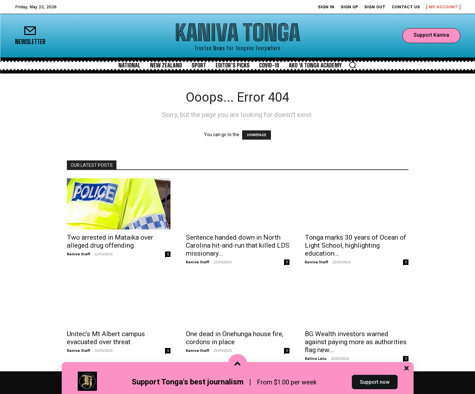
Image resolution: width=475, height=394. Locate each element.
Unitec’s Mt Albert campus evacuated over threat (106, 338)
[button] (352, 65)
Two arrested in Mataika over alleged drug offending (110, 241)
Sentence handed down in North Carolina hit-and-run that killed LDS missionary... (237, 245)
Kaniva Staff (78, 253)
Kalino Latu (316, 358)
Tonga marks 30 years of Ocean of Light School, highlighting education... (355, 245)
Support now (375, 382)
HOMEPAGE (256, 135)
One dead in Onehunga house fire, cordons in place (234, 338)
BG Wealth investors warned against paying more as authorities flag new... (356, 342)
